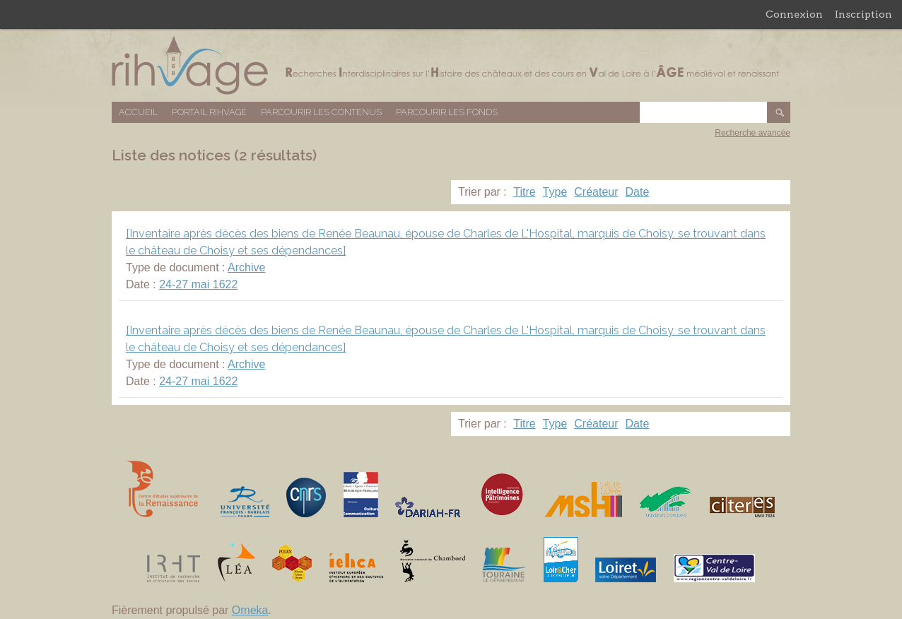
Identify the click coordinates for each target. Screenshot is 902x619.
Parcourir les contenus (321, 112)
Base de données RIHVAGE (451, 65)
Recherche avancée (752, 133)
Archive (246, 267)
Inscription (863, 14)
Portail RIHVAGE (209, 112)
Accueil (138, 112)
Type (555, 192)
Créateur (596, 192)
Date (638, 192)
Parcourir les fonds (447, 112)
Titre (524, 192)
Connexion (794, 14)
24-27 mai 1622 (198, 284)
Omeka (250, 610)
